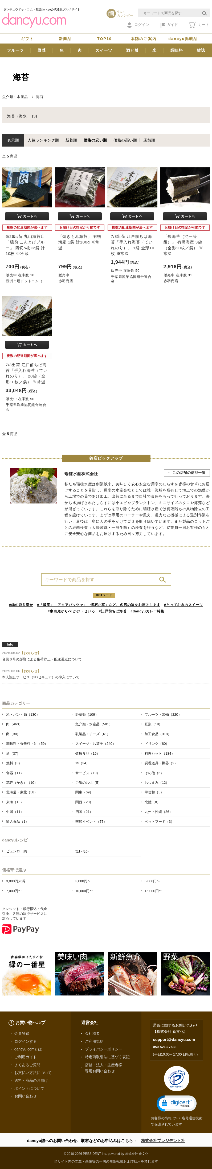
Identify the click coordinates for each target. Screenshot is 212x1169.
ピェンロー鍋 (16, 851)
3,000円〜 (83, 881)
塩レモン (82, 851)
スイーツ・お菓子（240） (95, 744)
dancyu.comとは (28, 1049)
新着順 (71, 140)
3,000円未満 (15, 881)
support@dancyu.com (174, 1039)
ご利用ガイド (25, 1057)
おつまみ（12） (157, 783)
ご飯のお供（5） (88, 783)
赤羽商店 (66, 281)
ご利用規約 (94, 1041)
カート (199, 25)
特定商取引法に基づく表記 (107, 1057)
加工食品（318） (158, 734)
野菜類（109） (87, 715)
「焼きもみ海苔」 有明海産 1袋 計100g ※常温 (80, 242)
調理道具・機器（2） (161, 763)
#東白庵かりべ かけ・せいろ (71, 611)
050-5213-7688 (164, 1047)
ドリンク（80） (157, 744)
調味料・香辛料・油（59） (27, 744)
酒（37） (13, 753)
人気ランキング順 (43, 140)
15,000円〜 (153, 891)
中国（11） (15, 812)
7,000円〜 (14, 891)
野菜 (42, 50)
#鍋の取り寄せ (21, 605)
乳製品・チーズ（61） (92, 734)
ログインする (25, 1041)
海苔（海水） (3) (22, 116)
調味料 (176, 50)
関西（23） (84, 802)
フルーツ (15, 50)
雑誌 (201, 50)
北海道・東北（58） (22, 792)
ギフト (27, 39)
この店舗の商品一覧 (189, 473)
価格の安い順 (95, 140)
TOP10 (104, 39)
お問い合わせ (25, 1096)
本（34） (82, 763)
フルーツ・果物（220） (163, 715)
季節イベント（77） (91, 822)
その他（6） (154, 773)
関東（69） (84, 792)
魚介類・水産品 (15, 97)
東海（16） (15, 802)
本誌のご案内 (144, 39)
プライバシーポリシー (103, 1049)
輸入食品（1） (17, 822)
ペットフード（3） (159, 822)
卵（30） (13, 734)
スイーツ (103, 50)
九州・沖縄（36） (159, 812)
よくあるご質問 (27, 1065)
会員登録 (21, 1033)
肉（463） (14, 724)
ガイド (169, 25)
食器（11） (15, 773)
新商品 (65, 39)
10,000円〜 (84, 891)
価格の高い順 (125, 140)
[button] (177, 1103)
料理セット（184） (160, 753)
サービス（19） (87, 773)
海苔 (40, 97)
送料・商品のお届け (31, 1080)
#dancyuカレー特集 (147, 611)
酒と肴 (132, 50)
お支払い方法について (33, 1072)
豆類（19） (153, 724)
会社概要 (92, 1033)
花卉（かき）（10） (22, 783)
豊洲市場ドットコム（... (26, 281)
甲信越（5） (154, 792)
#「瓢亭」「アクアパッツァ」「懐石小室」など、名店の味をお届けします (98, 605)
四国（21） (84, 812)
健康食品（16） (87, 753)
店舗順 (149, 140)
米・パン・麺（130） (23, 715)
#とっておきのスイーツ (183, 605)
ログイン (138, 25)
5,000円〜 (152, 881)
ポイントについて (29, 1088)
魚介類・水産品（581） (93, 724)
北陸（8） (152, 802)
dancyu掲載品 (183, 39)
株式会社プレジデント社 (163, 1140)
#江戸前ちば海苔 (113, 611)
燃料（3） (14, 763)
